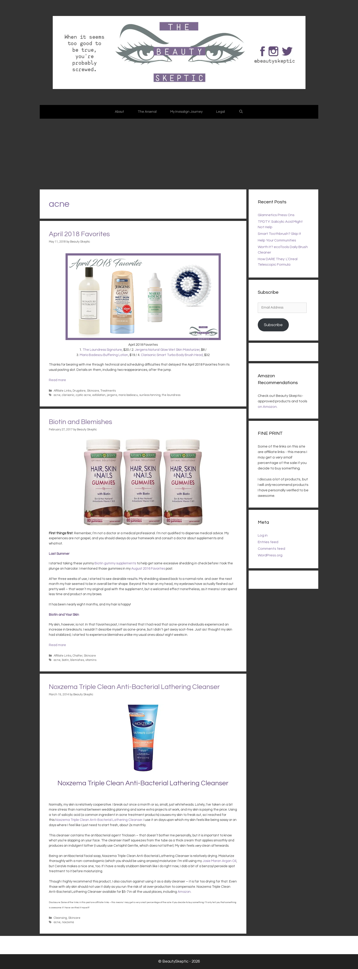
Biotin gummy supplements (115, 563)
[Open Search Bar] (241, 112)
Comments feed (271, 548)
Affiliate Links (62, 390)
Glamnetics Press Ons (276, 215)
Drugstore (79, 390)
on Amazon (267, 407)
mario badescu (128, 395)
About (119, 111)
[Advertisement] (179, 153)
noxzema (68, 922)
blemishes (77, 660)
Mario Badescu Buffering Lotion (104, 355)
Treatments (108, 390)
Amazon (184, 891)
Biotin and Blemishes (80, 421)
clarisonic (68, 395)
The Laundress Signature (102, 349)
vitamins (90, 660)
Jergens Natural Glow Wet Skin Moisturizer (167, 349)
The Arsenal (147, 111)
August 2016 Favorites (148, 568)
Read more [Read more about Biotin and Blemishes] (57, 645)
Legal (220, 111)
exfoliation (98, 395)
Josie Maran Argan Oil (219, 861)
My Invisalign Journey (186, 111)
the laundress (171, 395)
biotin (65, 660)
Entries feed (268, 542)
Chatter (77, 655)
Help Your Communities (277, 240)
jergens (112, 395)
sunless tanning (150, 395)
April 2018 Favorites (79, 234)
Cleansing (60, 918)
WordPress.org (270, 555)
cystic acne (83, 395)
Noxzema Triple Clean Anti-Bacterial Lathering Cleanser (134, 686)
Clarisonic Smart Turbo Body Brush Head (172, 355)
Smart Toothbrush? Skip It (279, 234)
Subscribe (273, 325)
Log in (263, 535)
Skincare (93, 390)
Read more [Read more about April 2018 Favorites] (57, 380)
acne (57, 395)
